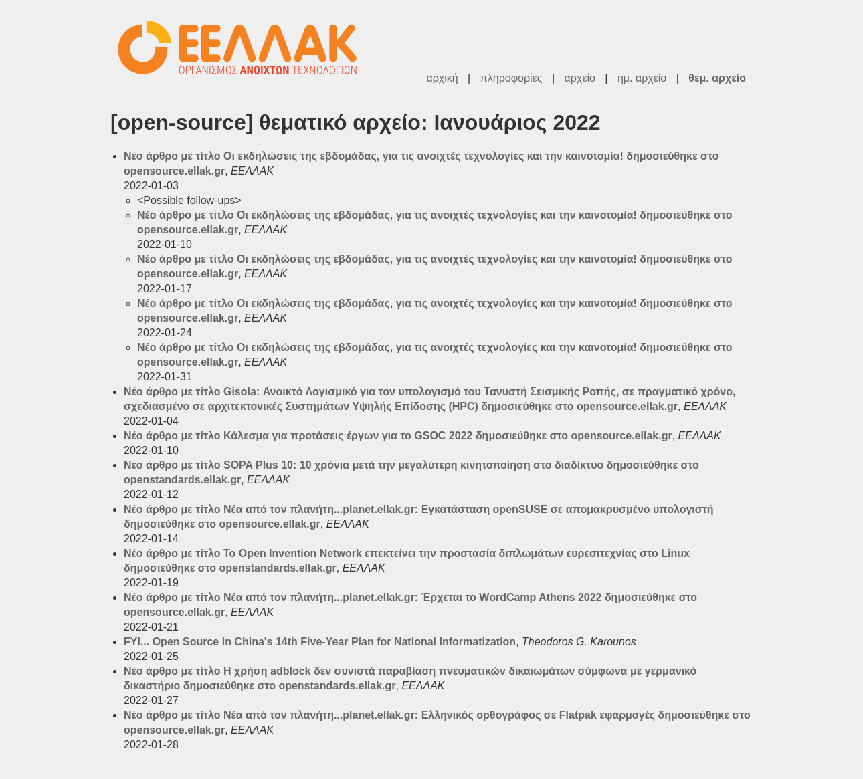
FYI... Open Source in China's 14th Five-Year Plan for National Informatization (320, 641)
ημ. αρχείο (641, 78)
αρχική (442, 78)
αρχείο (580, 78)
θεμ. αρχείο (717, 78)
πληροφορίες (511, 78)
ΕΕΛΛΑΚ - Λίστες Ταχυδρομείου (244, 47)
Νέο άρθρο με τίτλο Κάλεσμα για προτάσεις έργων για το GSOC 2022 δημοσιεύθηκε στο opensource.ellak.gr (398, 435)
